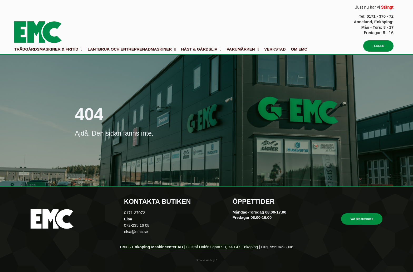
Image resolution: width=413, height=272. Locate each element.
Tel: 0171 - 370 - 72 (376, 16)
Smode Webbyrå (206, 260)
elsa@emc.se (136, 231)
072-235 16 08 (137, 225)
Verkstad (275, 49)
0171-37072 (134, 212)
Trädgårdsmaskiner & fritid (48, 49)
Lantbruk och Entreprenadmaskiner (132, 49)
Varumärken (243, 49)
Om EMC (299, 49)
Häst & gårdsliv (201, 49)
